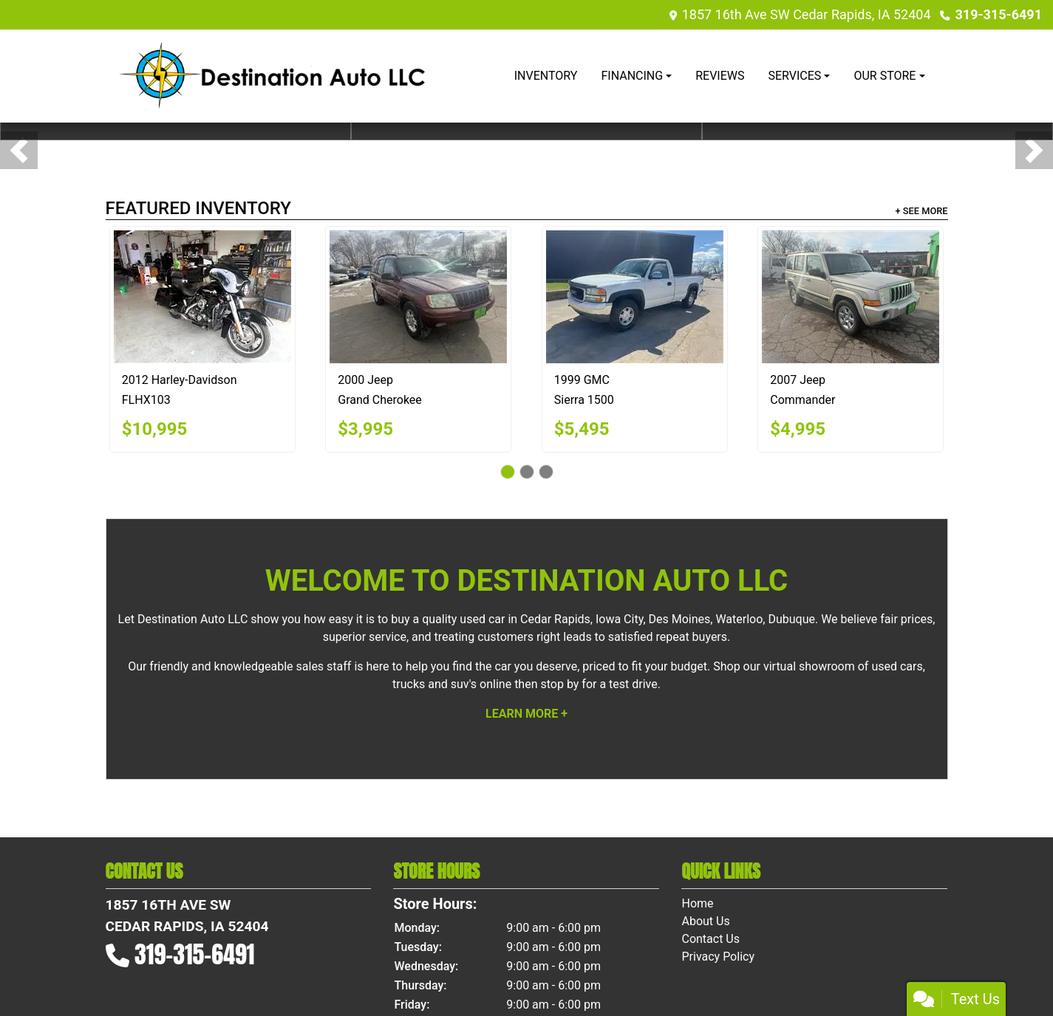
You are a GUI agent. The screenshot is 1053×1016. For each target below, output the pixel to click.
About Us (705, 921)
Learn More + (526, 714)
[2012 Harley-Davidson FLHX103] (202, 297)
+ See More (922, 210)
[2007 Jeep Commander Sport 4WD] (850, 297)
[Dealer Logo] (272, 76)
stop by (559, 684)
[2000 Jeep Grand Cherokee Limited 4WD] (418, 297)
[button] (19, 150)
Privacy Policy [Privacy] (717, 957)
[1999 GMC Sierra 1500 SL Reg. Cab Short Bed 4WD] (634, 297)
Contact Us (710, 939)
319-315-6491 (998, 14)
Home (697, 903)
